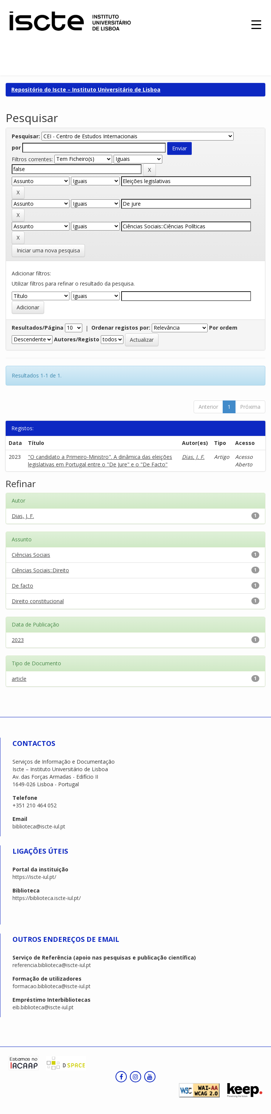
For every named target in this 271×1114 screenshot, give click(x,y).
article (19, 678)
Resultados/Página (37, 327)
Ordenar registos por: (120, 327)
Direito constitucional (38, 601)
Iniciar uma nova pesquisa (48, 250)
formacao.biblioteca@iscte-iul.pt (51, 986)
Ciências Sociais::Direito (40, 570)
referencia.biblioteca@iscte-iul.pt (51, 965)
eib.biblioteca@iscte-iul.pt (43, 1007)
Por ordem (223, 327)
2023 (18, 639)
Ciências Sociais (31, 554)
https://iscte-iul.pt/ (34, 876)
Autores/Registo (76, 339)
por (16, 147)
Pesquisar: (26, 136)
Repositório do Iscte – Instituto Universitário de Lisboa (85, 89)
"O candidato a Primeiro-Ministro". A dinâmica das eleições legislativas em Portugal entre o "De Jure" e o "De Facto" (100, 460)
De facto (22, 585)
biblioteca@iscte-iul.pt (38, 826)
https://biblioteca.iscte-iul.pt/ (46, 898)
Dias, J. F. (193, 456)
